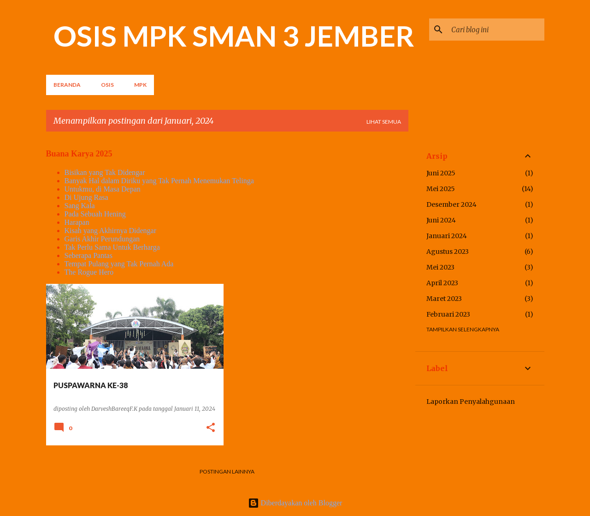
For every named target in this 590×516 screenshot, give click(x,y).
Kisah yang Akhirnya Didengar (111, 230)
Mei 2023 (440, 267)
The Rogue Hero (89, 272)
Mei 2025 (440, 189)
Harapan (77, 222)
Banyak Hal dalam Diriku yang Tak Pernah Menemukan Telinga (159, 181)
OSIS (107, 84)
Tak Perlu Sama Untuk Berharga (112, 247)
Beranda (67, 84)
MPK (140, 84)
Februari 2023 (448, 314)
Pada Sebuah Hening (95, 214)
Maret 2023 (444, 298)
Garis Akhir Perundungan (102, 239)
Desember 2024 (451, 204)
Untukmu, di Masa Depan (103, 189)
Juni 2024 (441, 220)
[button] (210, 428)
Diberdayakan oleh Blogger (295, 503)
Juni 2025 (440, 173)
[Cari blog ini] (496, 29)
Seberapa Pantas (88, 255)
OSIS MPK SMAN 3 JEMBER (233, 35)
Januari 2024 (446, 236)
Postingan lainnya (227, 471)
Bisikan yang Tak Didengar (105, 172)
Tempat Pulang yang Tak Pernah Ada (119, 264)
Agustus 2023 (447, 251)
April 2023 (442, 283)
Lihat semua (383, 121)
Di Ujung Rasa (86, 197)
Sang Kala (80, 206)
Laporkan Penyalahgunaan (470, 401)
